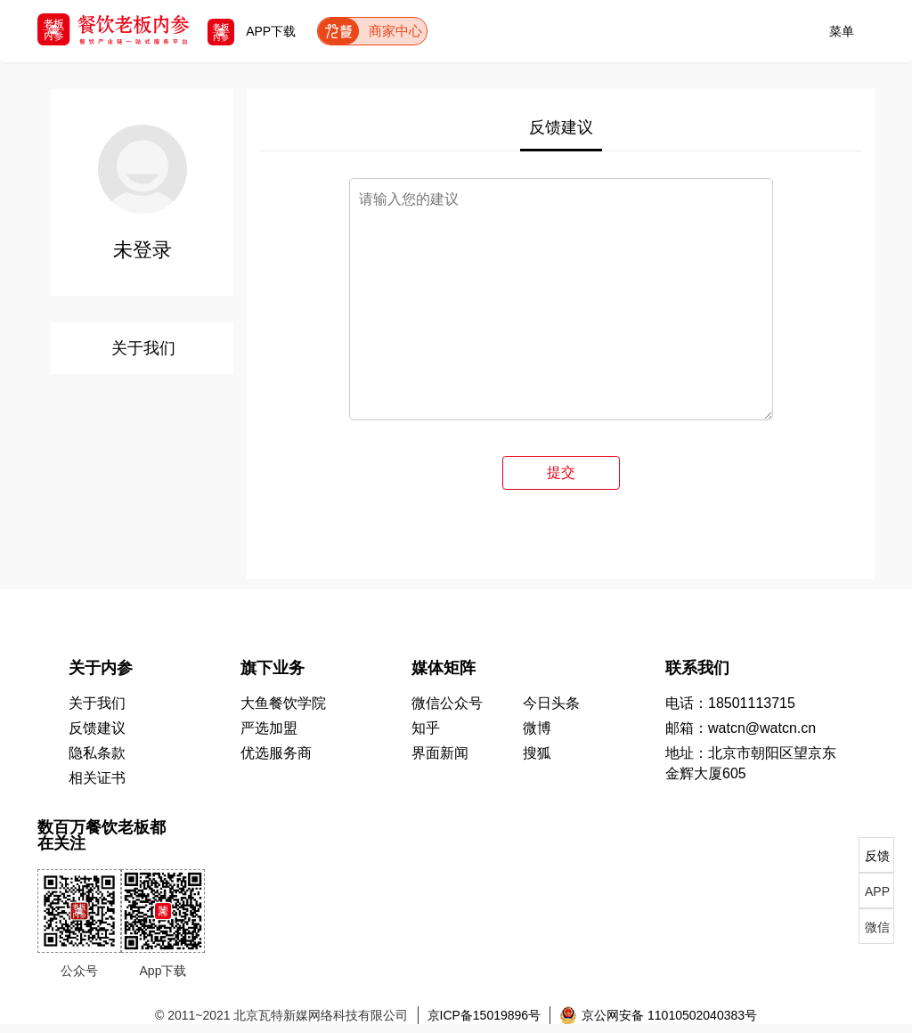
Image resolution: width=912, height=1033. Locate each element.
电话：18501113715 (730, 703)
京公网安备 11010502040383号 (658, 1015)
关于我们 (143, 348)
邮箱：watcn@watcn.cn (740, 728)
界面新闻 (439, 753)
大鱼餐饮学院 (283, 703)
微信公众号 (447, 703)
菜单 (841, 28)
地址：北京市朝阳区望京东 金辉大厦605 (750, 763)
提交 (561, 472)
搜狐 (537, 753)
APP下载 (252, 31)
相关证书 (97, 777)
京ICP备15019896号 (485, 1015)
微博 (537, 728)
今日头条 (551, 703)
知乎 (425, 728)
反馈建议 (561, 127)
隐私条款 (97, 753)
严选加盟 (268, 728)
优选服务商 (276, 753)
